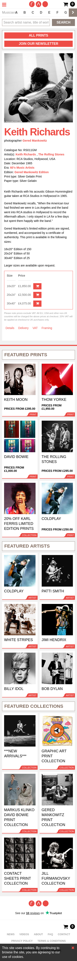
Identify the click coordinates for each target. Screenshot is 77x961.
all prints (38, 35)
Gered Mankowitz (35, 140)
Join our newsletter (38, 43)
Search (63, 22)
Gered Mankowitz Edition (32, 172)
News (11, 934)
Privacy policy (22, 941)
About (38, 934)
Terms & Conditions (51, 941)
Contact (64, 934)
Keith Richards (26, 154)
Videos (24, 934)
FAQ (50, 934)
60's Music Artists (22, 167)
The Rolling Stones (51, 154)
